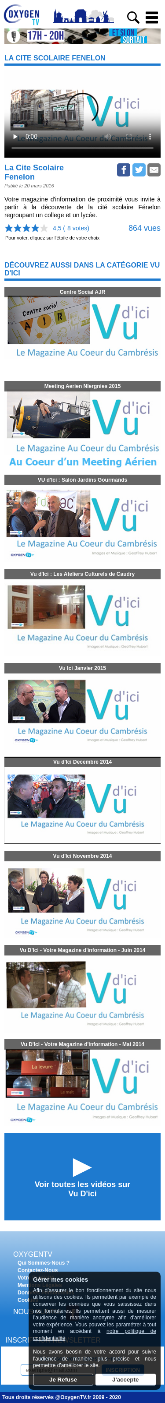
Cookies (28, 1300)
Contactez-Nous (38, 1270)
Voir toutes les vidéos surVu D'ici (83, 1189)
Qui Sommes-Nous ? (44, 1263)
